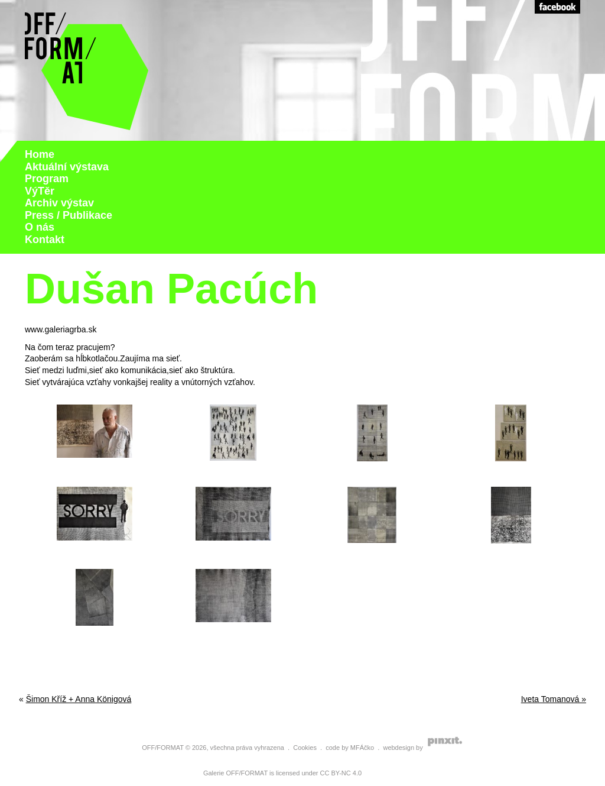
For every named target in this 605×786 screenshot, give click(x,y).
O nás (39, 227)
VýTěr (39, 191)
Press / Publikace (68, 215)
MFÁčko (362, 747)
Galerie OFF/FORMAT (235, 773)
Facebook (557, 7)
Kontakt (44, 239)
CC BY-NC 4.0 (341, 773)
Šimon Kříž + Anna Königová (79, 699)
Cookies (305, 747)
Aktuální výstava (67, 167)
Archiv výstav (59, 203)
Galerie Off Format (87, 70)
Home (39, 154)
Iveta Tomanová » (553, 699)
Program (47, 179)
